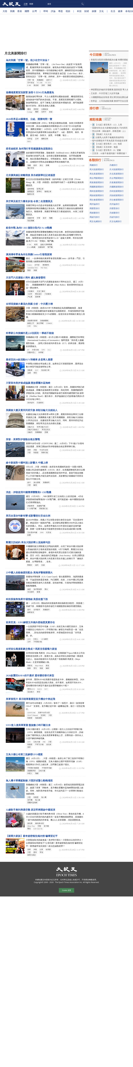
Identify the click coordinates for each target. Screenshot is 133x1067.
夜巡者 (36, 85)
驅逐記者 (48, 191)
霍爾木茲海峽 (32, 803)
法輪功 (29, 432)
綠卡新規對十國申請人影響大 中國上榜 (27, 462)
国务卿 (37, 297)
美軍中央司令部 (44, 713)
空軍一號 (30, 80)
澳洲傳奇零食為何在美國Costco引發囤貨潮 (29, 254)
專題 (60, 11)
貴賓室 (36, 109)
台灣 (34, 11)
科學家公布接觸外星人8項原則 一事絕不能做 (30, 333)
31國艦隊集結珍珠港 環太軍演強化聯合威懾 (110, 97)
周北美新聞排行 (97, 174)
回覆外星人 (31, 352)
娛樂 (94, 11)
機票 (36, 112)
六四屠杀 (48, 294)
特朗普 (36, 453)
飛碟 (36, 773)
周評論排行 (95, 204)
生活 (113, 11)
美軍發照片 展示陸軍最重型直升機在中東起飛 (30, 699)
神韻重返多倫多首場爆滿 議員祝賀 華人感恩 (111, 89)
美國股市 (46, 610)
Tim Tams (44, 268)
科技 (79, 11)
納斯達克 (30, 612)
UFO (43, 350)
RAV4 (39, 689)
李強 (41, 852)
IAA (49, 350)
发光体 (48, 744)
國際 (27, 11)
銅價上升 (30, 323)
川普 (29, 453)
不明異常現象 (47, 768)
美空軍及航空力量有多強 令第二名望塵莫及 (29, 201)
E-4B (29, 85)
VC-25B (39, 83)
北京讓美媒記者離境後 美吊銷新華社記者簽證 (30, 175)
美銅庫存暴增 (32, 321)
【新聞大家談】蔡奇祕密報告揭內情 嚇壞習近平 (32, 836)
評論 (53, 11)
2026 (41, 532)
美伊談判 (30, 403)
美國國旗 (38, 432)
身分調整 (37, 482)
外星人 (35, 639)
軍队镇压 (38, 294)
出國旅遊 (44, 109)
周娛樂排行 (95, 213)
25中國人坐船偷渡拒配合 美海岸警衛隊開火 (29, 572)
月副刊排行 (114, 217)
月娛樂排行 (114, 213)
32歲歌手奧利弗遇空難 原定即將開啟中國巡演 (30, 809)
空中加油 (30, 83)
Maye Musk (39, 666)
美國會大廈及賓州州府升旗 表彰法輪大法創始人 (32, 410)
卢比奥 (29, 297)
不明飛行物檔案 (33, 768)
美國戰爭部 (31, 771)
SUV (36, 370)
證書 (46, 432)
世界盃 (29, 139)
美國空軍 (30, 218)
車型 (35, 373)
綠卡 (29, 482)
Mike (35, 326)
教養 (29, 668)
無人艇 (37, 800)
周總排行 (94, 165)
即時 (45, 11)
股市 (29, 610)
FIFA (29, 141)
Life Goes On (38, 829)
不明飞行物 (39, 744)
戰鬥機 (50, 247)
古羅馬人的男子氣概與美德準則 (109, 137)
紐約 (36, 565)
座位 (41, 165)
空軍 (38, 218)
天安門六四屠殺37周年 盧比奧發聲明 (25, 277)
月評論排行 (114, 204)
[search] (65, 4)
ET (28, 350)
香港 (19, 11)
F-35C (29, 244)
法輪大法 (30, 427)
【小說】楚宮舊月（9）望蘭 (108, 150)
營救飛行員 (43, 509)
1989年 (29, 294)
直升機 (29, 800)
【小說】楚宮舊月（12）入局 (108, 125)
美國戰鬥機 (41, 506)
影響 (29, 535)
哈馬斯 (48, 849)
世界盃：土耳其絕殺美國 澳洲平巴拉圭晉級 (110, 101)
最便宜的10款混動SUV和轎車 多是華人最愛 (29, 359)
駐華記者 (40, 189)
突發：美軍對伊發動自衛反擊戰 (23, 439)
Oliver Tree (31, 826)
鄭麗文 (29, 565)
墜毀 (29, 829)
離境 (35, 485)
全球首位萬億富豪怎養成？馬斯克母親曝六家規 (31, 649)
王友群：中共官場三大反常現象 (105, 93)
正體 (25, 4)
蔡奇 (35, 852)
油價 (29, 373)
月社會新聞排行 (116, 200)
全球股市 (37, 610)
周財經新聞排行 (97, 195)
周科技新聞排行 (97, 191)
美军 (29, 747)
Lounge (29, 112)
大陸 (5, 11)
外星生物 (35, 350)
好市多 (37, 265)
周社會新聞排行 (97, 200)
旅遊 (50, 112)
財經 (86, 11)
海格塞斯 (38, 718)
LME (29, 326)
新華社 (39, 191)
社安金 (48, 532)
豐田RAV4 (31, 689)
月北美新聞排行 (116, 174)
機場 (29, 109)
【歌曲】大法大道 (103, 134)
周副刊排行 (95, 217)
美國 (12, 11)
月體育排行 (114, 208)
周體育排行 (95, 208)
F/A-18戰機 (31, 247)
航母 (36, 244)
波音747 (49, 80)
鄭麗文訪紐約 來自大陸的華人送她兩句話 (28, 542)
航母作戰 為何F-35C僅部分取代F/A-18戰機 (29, 227)
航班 (35, 165)
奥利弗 (29, 823)
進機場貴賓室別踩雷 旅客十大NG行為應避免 (30, 92)
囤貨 (29, 270)
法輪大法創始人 (33, 430)
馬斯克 (29, 666)
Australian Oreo (32, 268)
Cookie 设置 (66, 891)
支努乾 (43, 715)
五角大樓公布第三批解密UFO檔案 (24, 754)
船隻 (38, 592)
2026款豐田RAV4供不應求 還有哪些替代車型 (30, 675)
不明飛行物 (38, 642)
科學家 (40, 352)
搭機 (47, 165)
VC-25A (48, 83)
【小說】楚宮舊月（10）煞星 (108, 144)
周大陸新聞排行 (97, 169)
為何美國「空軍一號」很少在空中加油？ (28, 60)
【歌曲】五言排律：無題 (106, 147)
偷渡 (29, 589)
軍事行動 (44, 453)
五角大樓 (36, 742)
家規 (47, 666)
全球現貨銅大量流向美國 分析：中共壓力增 (29, 304)
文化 (101, 11)
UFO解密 (44, 639)
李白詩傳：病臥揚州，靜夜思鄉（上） (109, 131)
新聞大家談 (31, 855)
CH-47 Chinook (32, 715)
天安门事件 (41, 291)
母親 (41, 668)
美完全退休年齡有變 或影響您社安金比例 (28, 515)
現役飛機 (30, 221)
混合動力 (30, 692)
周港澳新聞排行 (97, 182)
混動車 (29, 370)
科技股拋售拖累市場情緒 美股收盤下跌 (27, 599)
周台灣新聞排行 (97, 178)
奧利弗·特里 (39, 823)
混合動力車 (45, 370)
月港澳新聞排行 (116, 182)
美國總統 (40, 80)
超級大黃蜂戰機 (46, 244)
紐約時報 (30, 189)
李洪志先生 (46, 430)
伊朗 (35, 450)
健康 (120, 11)
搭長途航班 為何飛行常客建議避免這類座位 (29, 148)
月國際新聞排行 (116, 187)
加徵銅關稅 (44, 321)
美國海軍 (41, 247)
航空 (44, 218)
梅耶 (47, 668)
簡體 (31, 4)
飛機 (49, 85)
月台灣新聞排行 (116, 178)
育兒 (35, 668)
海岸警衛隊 (38, 589)
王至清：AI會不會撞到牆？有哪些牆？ (109, 153)
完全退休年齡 (32, 532)
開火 (46, 589)
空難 (39, 826)
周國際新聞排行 (97, 187)
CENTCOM (31, 713)
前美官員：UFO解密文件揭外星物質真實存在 (30, 622)
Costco (29, 265)
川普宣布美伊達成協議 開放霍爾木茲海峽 (28, 383)
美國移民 (46, 482)
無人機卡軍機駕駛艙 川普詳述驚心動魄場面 (29, 780)
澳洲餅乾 (45, 265)
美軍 (43, 85)
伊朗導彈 (30, 506)
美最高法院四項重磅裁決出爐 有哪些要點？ (110, 60)
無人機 (43, 797)
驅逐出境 (30, 194)
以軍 (41, 849)
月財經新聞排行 (116, 195)
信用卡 (43, 112)
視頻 (68, 11)
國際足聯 (44, 139)
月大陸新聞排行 (116, 169)
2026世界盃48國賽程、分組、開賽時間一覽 (29, 119)
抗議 (43, 565)
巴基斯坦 (40, 403)
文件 (29, 642)
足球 (36, 139)
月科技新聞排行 (116, 191)
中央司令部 (44, 450)
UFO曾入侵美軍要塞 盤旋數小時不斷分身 (28, 725)
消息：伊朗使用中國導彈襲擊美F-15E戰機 (28, 492)
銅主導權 (40, 323)
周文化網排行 (96, 221)
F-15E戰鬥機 (31, 509)
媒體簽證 (30, 191)
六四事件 (30, 291)
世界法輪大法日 (42, 427)
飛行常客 (30, 168)
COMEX (49, 323)
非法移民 (30, 592)
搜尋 (82, 4)
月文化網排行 (115, 221)
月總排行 (113, 165)
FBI (44, 742)
